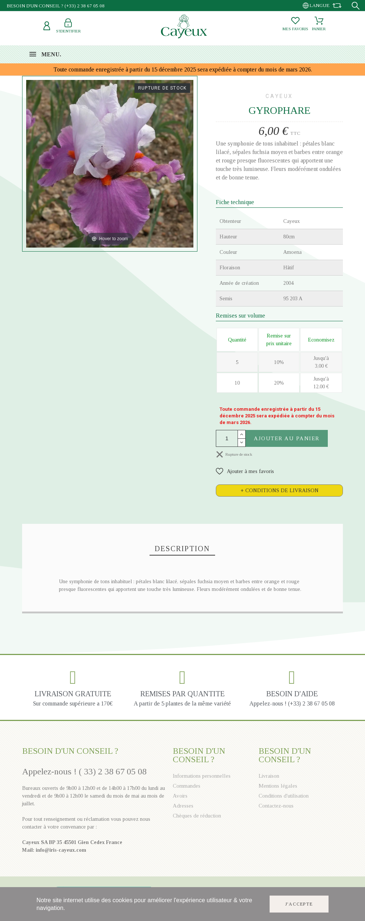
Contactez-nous (276, 806)
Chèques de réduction (197, 816)
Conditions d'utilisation (284, 796)
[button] (245, 471)
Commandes (186, 786)
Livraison (269, 776)
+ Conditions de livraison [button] (280, 490)
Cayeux (279, 96)
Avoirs (180, 796)
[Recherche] (355, 6)
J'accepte (299, 904)
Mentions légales (278, 786)
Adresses (183, 806)
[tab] (279, 490)
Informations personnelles (202, 776)
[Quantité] (227, 438)
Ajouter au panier (287, 438)
